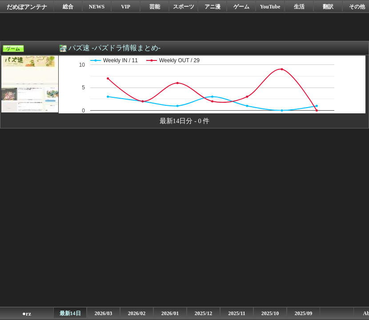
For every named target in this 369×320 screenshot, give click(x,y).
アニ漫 (213, 7)
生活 (299, 7)
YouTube (270, 7)
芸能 (154, 7)
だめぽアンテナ (27, 7)
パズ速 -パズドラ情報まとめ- (114, 48)
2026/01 (170, 313)
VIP (125, 7)
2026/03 (103, 313)
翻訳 (328, 7)
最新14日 (70, 313)
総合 (68, 7)
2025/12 (203, 313)
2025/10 (270, 313)
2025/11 (236, 313)
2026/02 (136, 313)
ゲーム (241, 7)
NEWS (96, 7)
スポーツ (183, 7)
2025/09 (303, 313)
